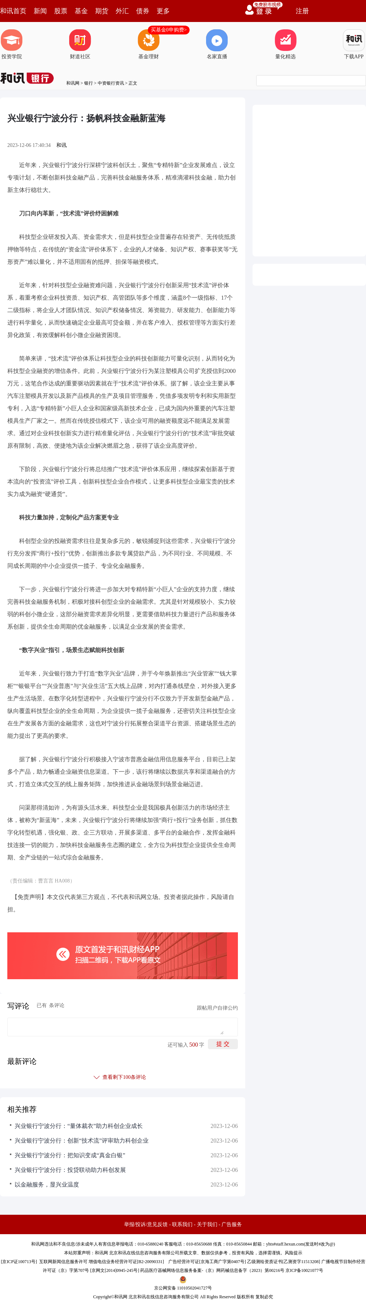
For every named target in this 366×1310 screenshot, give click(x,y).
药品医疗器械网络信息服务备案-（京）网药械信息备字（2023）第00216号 (212, 1270)
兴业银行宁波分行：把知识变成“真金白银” (70, 1155)
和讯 (61, 145)
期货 (101, 11)
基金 (81, 11)
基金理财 (149, 44)
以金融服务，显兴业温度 (47, 1184)
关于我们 (207, 1224)
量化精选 (285, 44)
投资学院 (12, 44)
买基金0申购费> (169, 30)
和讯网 (72, 83)
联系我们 (182, 1224)
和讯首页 (13, 11)
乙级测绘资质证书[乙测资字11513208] (283, 1261)
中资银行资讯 (111, 83)
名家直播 (217, 44)
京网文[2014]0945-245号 (115, 1270)
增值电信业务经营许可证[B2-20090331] (126, 1261)
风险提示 (293, 1252)
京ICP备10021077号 (304, 1270)
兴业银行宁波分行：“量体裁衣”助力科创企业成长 (79, 1126)
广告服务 (231, 1224)
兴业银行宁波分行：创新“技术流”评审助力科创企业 (82, 1140)
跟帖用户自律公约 (217, 1008)
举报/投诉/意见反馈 (146, 1224)
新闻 (40, 11)
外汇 (122, 11)
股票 (60, 11)
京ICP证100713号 (19, 1261)
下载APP (354, 44)
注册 (302, 11)
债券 (142, 11)
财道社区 (80, 44)
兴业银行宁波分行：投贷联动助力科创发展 (70, 1170)
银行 (88, 83)
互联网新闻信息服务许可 (63, 1261)
